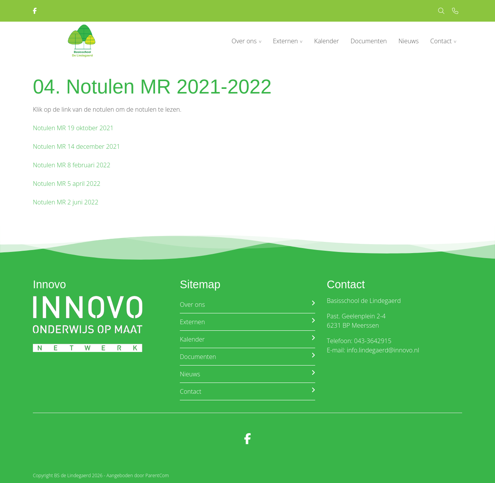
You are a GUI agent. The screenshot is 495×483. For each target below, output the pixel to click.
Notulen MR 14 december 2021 (76, 146)
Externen (285, 41)
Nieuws (408, 41)
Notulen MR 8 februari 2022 (71, 165)
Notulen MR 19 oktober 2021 (73, 128)
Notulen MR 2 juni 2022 (65, 202)
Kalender (326, 41)
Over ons (244, 41)
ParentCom (157, 475)
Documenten (369, 41)
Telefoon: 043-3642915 (359, 341)
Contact (441, 41)
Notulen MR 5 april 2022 (67, 183)
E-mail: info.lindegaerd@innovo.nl (373, 350)
